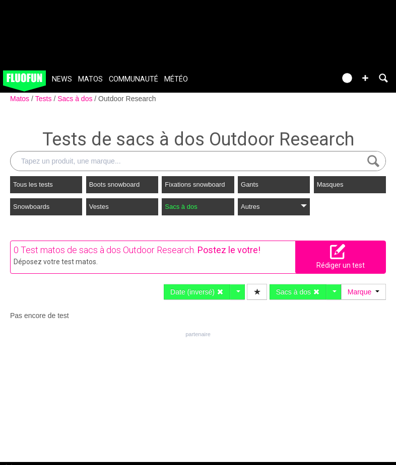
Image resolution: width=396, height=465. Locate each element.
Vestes (99, 206)
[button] (365, 78)
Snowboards (31, 206)
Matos (90, 79)
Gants (249, 184)
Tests (44, 99)
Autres (274, 206)
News (62, 79)
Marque (363, 292)
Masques (330, 184)
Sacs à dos (75, 99)
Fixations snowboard (195, 184)
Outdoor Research (127, 99)
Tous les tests (33, 184)
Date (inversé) (197, 292)
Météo (176, 79)
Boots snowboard (114, 184)
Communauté (133, 79)
